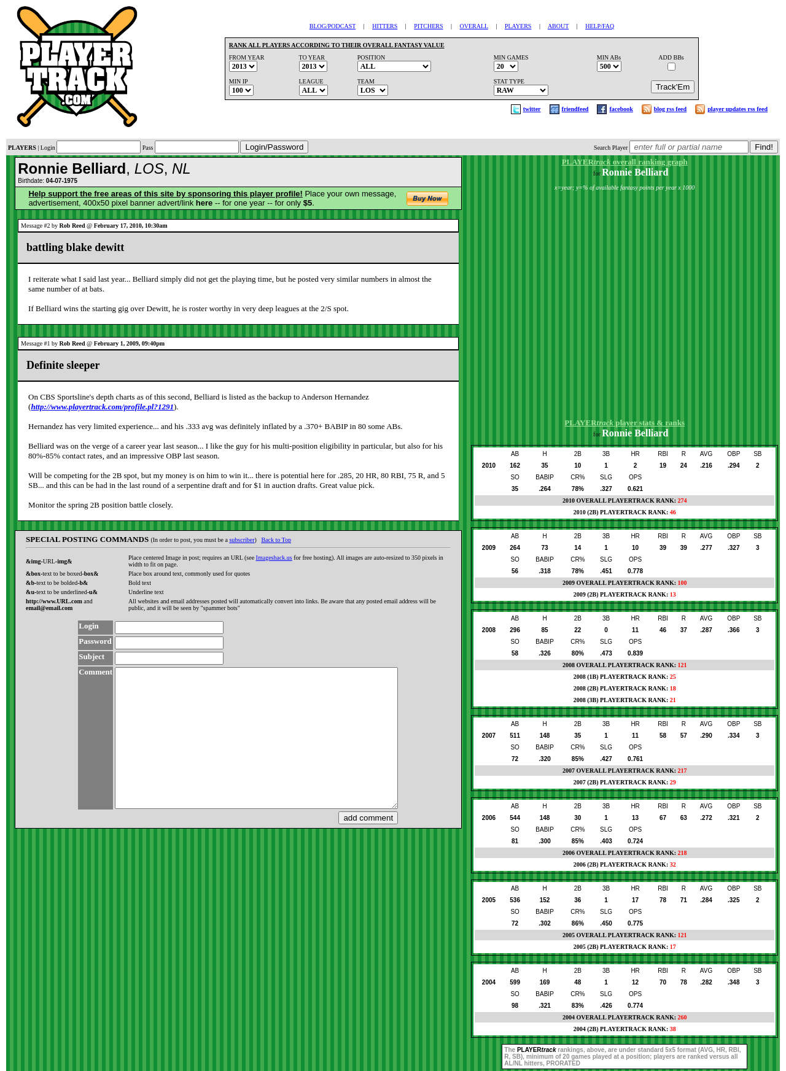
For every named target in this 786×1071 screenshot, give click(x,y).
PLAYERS (518, 26)
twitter (532, 109)
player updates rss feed (737, 109)
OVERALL (474, 26)
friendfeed (575, 109)
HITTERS (384, 26)
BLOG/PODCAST (332, 26)
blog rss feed (670, 109)
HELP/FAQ (599, 26)
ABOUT (558, 26)
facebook (620, 109)
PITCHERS (428, 26)
